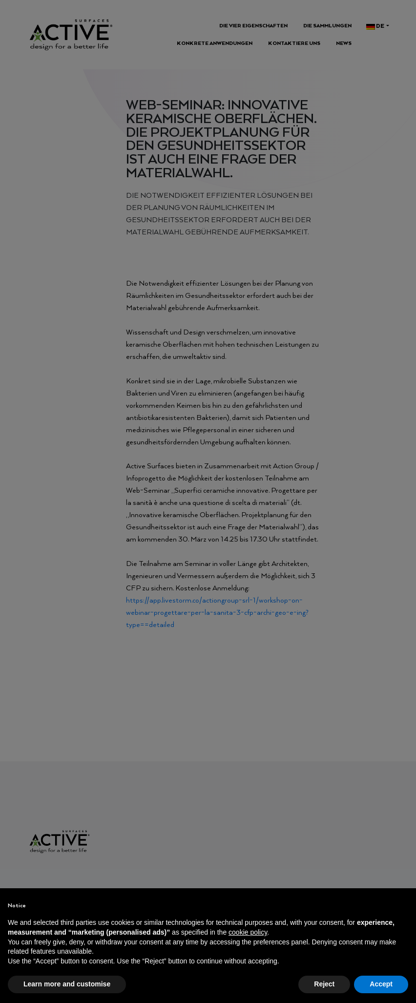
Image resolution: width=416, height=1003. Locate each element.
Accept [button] (381, 984)
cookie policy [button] (248, 932)
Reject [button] (324, 984)
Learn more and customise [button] (66, 984)
